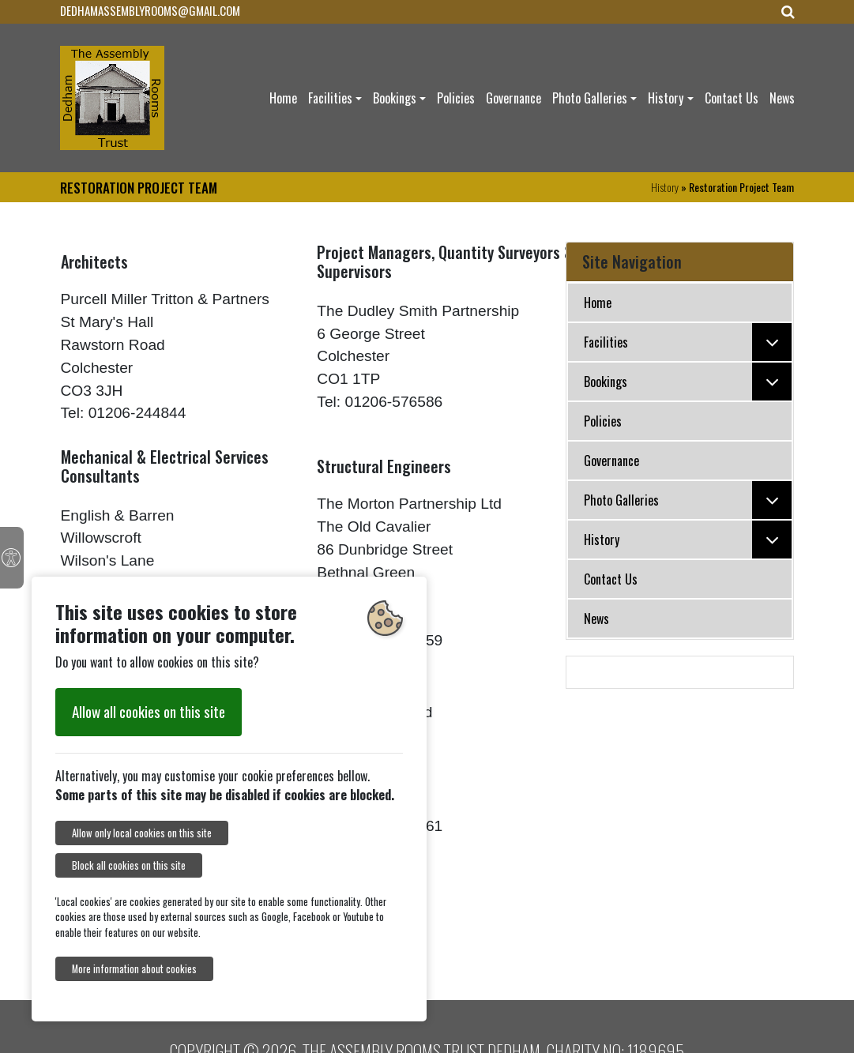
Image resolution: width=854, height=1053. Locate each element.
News (782, 97)
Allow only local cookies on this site (142, 833)
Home (283, 97)
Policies (456, 97)
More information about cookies (134, 968)
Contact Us (731, 97)
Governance (513, 97)
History (665, 97)
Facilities (330, 97)
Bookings (394, 97)
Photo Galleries (589, 97)
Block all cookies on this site (129, 865)
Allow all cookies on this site (148, 711)
